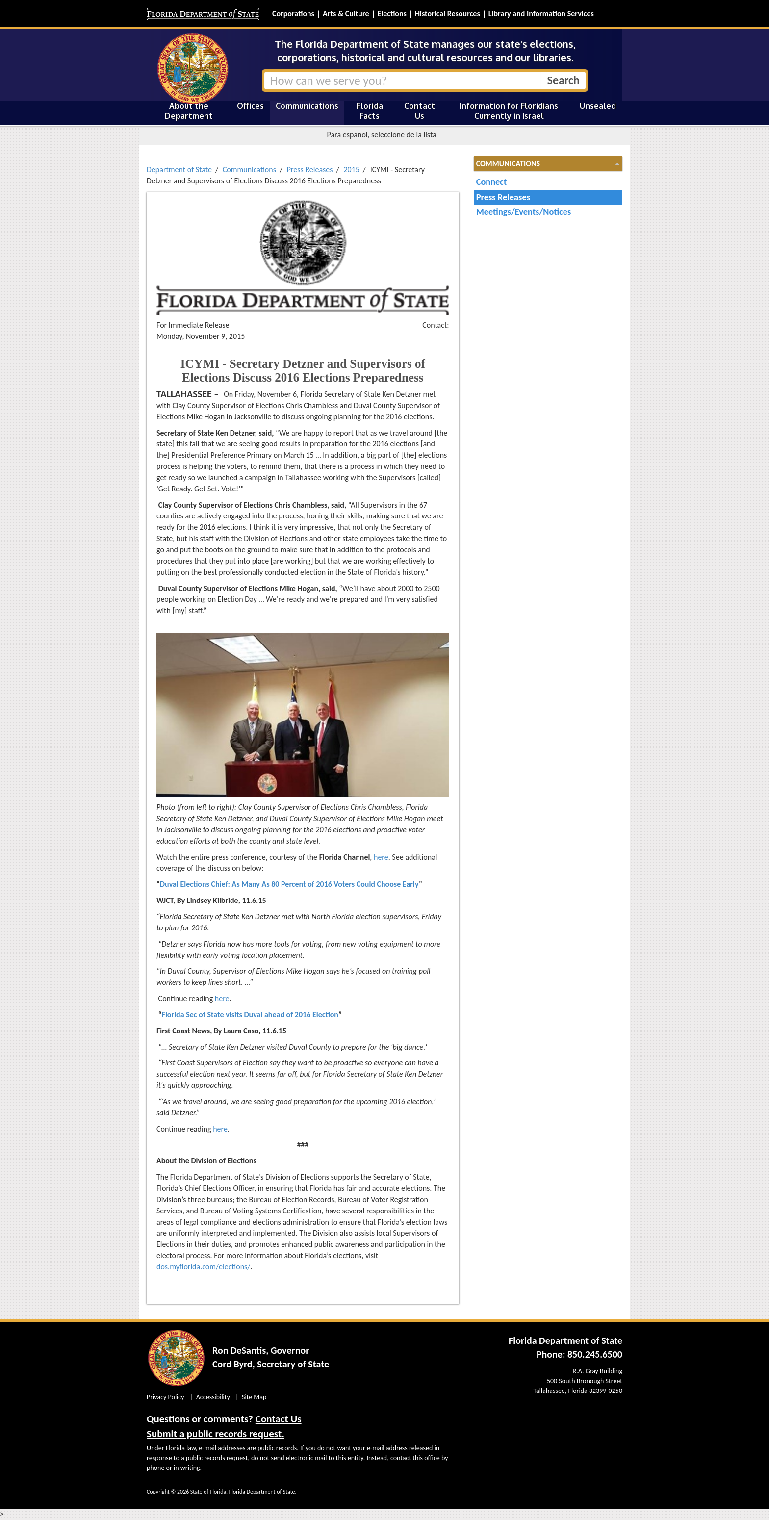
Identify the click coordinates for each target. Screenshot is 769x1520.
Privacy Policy (165, 1397)
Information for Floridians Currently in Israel (509, 111)
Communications (307, 106)
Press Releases (310, 169)
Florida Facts (370, 111)
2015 (351, 169)
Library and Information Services (541, 13)
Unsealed (598, 106)
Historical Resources (447, 13)
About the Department (189, 111)
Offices (250, 106)
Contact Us (419, 111)
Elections (391, 13)
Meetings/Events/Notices (523, 211)
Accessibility (213, 1397)
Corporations (293, 13)
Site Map (254, 1397)
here (381, 857)
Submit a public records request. (215, 1433)
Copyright (158, 1491)
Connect (491, 181)
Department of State (179, 169)
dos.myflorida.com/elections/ (203, 1266)
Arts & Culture (346, 13)
